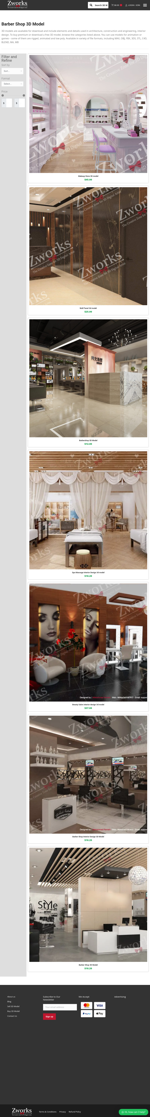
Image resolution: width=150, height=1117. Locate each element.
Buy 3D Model (13, 1011)
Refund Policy (75, 1111)
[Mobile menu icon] (145, 5)
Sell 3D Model (13, 1006)
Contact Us (12, 1016)
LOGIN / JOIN (132, 5)
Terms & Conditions (47, 1111)
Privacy (62, 1111)
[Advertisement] (128, 1048)
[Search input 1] (103, 5)
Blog (9, 1001)
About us (11, 996)
